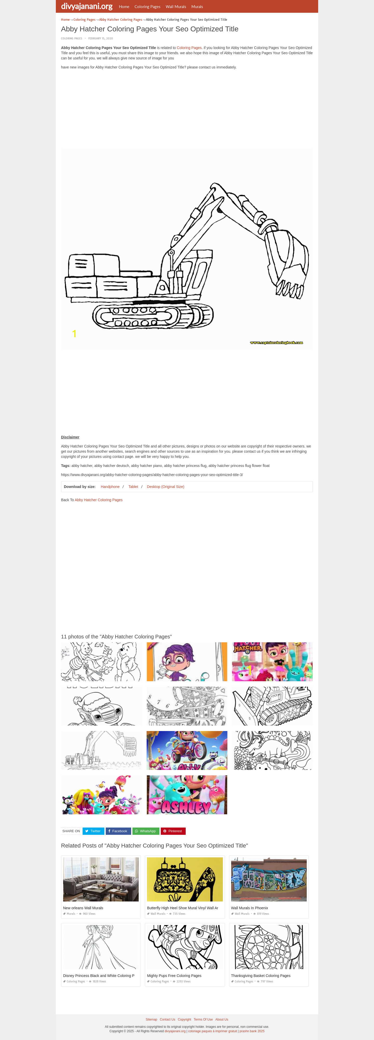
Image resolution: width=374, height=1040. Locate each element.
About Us (221, 1019)
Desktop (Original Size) (165, 487)
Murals (197, 6)
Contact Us (167, 1019)
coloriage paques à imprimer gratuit (212, 1031)
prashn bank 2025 (251, 1031)
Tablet (133, 487)
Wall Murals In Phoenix (249, 908)
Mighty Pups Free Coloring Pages (174, 976)
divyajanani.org (86, 6)
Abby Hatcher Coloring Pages (99, 500)
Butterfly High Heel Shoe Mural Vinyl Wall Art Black (188, 908)
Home (124, 6)
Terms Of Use (203, 1019)
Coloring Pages (148, 6)
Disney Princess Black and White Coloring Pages (102, 976)
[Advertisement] (187, 110)
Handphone (110, 487)
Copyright (184, 1019)
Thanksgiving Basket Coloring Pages (261, 976)
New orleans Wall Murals (83, 908)
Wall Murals (176, 6)
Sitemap (151, 1019)
